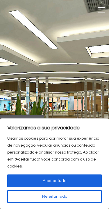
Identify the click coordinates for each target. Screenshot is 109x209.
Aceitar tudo (54, 181)
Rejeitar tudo (54, 196)
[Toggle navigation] (101, 10)
